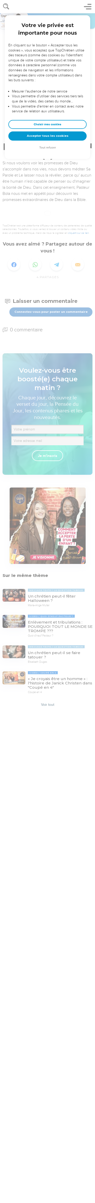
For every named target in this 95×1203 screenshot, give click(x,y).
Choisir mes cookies (47, 124)
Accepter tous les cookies (47, 136)
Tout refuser (47, 147)
